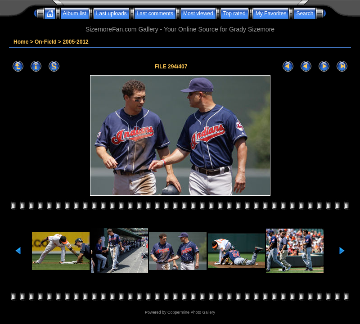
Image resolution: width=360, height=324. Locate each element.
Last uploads (111, 13)
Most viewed (198, 13)
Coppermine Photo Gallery (191, 312)
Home (21, 42)
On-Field (46, 42)
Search (304, 13)
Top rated (234, 13)
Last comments (155, 13)
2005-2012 (75, 42)
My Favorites (271, 13)
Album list (74, 13)
